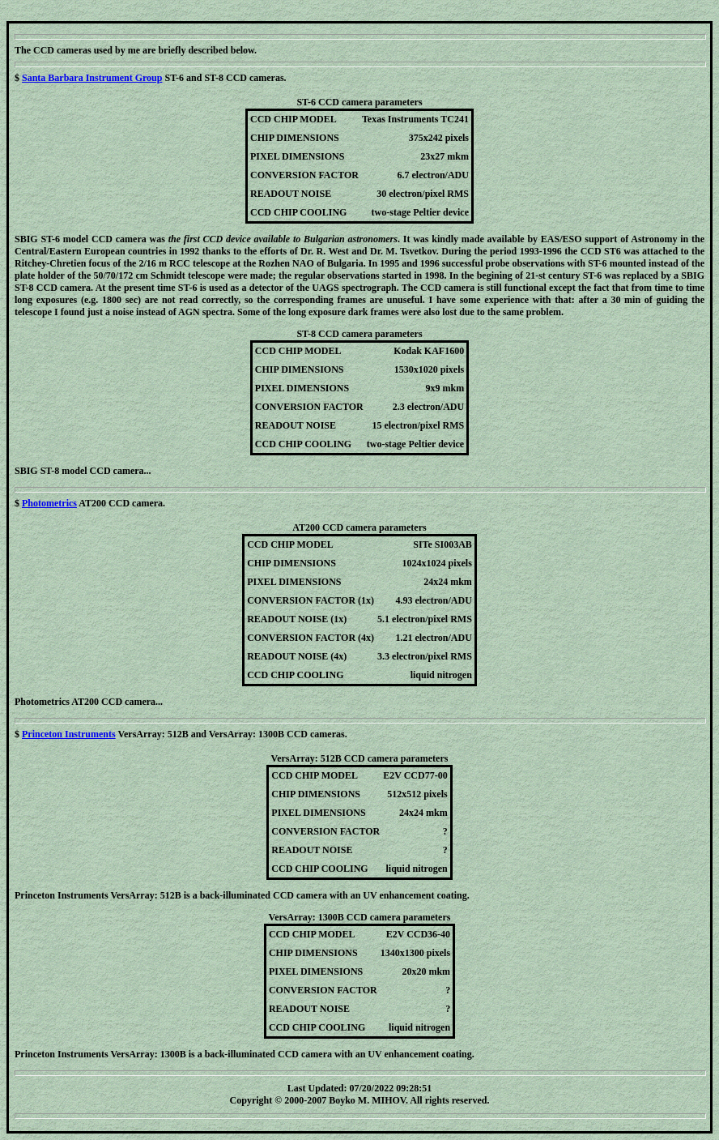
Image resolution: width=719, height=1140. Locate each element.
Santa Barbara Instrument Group (92, 77)
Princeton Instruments (69, 734)
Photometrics (49, 503)
